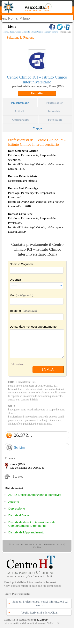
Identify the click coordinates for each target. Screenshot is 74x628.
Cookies (37, 547)
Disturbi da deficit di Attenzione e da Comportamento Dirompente (31, 523)
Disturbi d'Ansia (18, 515)
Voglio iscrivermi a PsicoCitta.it (40, 612)
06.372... (23, 435)
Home (5, 32)
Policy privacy (18, 364)
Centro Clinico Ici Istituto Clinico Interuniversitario (36, 32)
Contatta (37, 93)
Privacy (60, 544)
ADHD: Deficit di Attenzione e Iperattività (34, 494)
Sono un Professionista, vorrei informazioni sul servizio (40, 603)
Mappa (37, 128)
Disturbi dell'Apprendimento (26, 532)
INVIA (48, 369)
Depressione (16, 508)
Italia (12, 32)
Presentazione (20, 102)
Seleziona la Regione (20, 37)
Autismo (13, 501)
